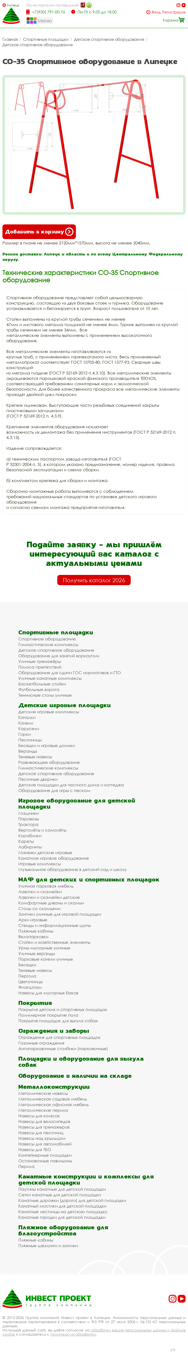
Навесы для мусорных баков (48, 993)
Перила (26, 1166)
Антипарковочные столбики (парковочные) (63, 1048)
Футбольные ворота (38, 689)
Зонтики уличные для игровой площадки (59, 914)
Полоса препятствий (39, 667)
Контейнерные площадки (44, 1155)
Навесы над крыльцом (42, 1138)
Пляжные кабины (35, 931)
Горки (24, 734)
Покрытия (35, 1003)
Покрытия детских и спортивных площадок (62, 1009)
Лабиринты (30, 847)
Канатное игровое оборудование (53, 858)
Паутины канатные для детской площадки (62, 1189)
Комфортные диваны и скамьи (51, 903)
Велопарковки (33, 936)
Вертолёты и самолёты (42, 830)
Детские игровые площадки (64, 705)
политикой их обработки (73, 1334)
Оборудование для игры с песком (54, 790)
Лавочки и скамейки (40, 892)
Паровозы (28, 819)
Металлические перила (43, 1110)
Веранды (27, 751)
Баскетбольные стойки (42, 684)
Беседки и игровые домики (46, 745)
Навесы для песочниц (40, 1133)
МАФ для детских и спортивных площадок (88, 879)
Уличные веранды (36, 953)
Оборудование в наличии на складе (75, 1076)
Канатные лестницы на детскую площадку (62, 1211)
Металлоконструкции (54, 1087)
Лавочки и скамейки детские (49, 897)
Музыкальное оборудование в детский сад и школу (72, 869)
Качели (25, 723)
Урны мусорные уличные (44, 948)
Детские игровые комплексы (48, 712)
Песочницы (30, 740)
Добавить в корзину (39, 232)
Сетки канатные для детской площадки (59, 1195)
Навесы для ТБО (34, 1149)
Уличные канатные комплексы (50, 678)
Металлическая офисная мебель (53, 1104)
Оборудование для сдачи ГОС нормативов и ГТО (69, 673)
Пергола (27, 976)
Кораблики (29, 836)
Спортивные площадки (46, 39)
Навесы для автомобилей (44, 1144)
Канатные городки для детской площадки (62, 1217)
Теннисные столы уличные (45, 695)
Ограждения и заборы (53, 1031)
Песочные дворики (38, 779)
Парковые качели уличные (45, 959)
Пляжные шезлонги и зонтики (48, 1245)
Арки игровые (32, 920)
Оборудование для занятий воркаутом (58, 656)
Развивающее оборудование (49, 762)
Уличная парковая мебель (45, 886)
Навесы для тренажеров (44, 1127)
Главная (10, 39)
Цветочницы (30, 981)
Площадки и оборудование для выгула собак (81, 1061)
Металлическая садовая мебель (52, 1099)
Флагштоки (30, 987)
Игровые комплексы (39, 864)
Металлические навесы (43, 1093)
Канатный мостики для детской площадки (62, 1206)
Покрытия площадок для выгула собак (58, 1021)
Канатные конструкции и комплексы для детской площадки (86, 1179)
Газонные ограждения (41, 1043)
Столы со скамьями (39, 908)
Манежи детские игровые (45, 852)
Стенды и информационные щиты (54, 925)
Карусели (28, 728)
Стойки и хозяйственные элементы (54, 942)
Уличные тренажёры (39, 661)
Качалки (26, 717)
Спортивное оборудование (47, 639)
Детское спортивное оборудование (109, 39)
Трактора (28, 824)
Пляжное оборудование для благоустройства (63, 1230)
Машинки (28, 813)
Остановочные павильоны (45, 1161)
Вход (156, 12)
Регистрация (174, 12)
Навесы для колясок (39, 1116)
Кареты (26, 841)
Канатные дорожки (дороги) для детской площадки (72, 1200)
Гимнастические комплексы (48, 644)
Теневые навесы (35, 757)
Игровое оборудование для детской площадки (76, 803)
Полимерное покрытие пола (48, 1015)
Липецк (13, 5)
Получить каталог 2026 (94, 580)
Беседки (27, 965)
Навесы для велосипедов (44, 1121)
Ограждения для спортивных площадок (59, 1037)
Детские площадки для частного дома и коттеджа (71, 785)
